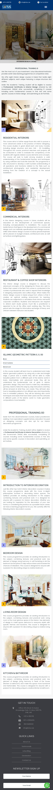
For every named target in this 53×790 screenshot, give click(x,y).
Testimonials (26, 746)
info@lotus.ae (25, 2)
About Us (26, 742)
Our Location (44, 2)
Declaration (26, 755)
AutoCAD (31, 161)
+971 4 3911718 (6, 2)
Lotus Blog (26, 751)
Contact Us (26, 760)
